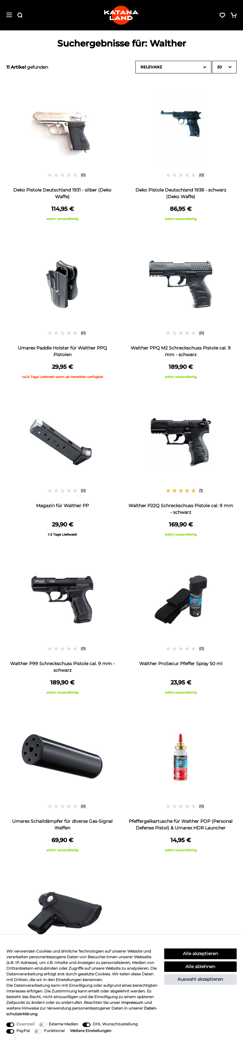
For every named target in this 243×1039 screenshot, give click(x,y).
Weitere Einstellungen (90, 1030)
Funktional (54, 1030)
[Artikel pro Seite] (224, 67)
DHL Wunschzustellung (115, 1024)
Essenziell (25, 1024)
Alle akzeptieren (200, 953)
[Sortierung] (173, 67)
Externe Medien (63, 1024)
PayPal (23, 1030)
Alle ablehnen (200, 966)
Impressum (132, 1002)
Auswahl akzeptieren (200, 979)
